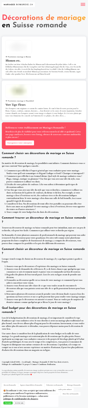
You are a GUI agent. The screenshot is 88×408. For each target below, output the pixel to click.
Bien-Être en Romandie (71, 394)
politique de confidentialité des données (20, 399)
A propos (26, 364)
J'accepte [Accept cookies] (8, 403)
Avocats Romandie (10, 385)
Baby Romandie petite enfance (61, 389)
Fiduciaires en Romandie (54, 385)
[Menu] (83, 4)
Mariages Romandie (74, 385)
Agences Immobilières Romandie (31, 385)
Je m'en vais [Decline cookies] (19, 403)
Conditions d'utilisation (46, 364)
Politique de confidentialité (12, 364)
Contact (34, 364)
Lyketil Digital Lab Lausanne (20, 374)
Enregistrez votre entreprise (19, 143)
